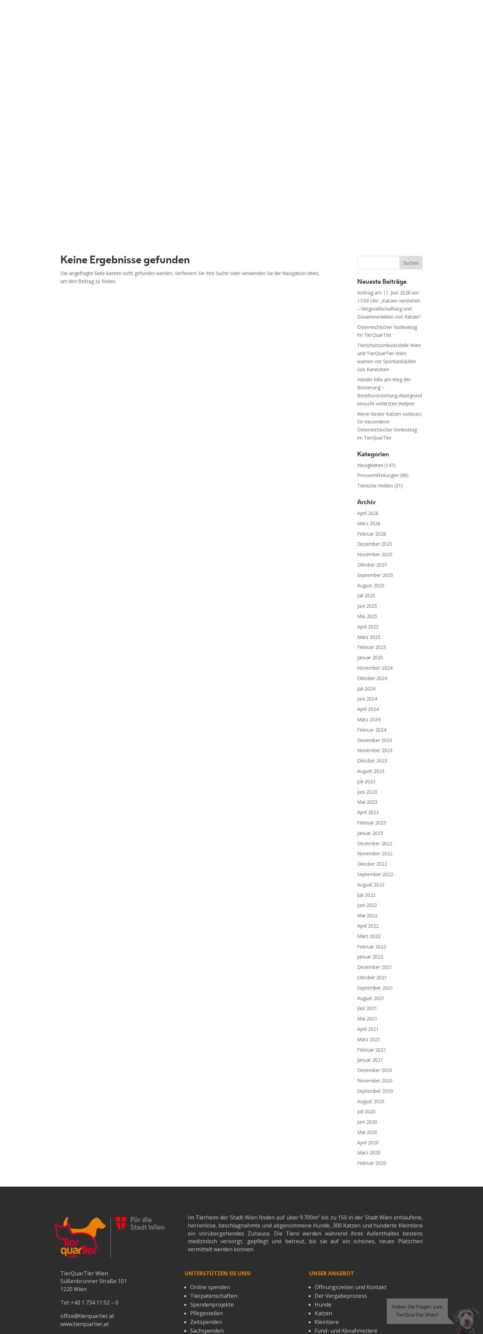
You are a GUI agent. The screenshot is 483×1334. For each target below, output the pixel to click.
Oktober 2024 (372, 503)
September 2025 (375, 400)
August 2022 (370, 709)
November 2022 (374, 678)
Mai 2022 (367, 740)
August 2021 (370, 823)
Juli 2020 (366, 936)
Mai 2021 (367, 844)
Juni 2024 (367, 524)
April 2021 (368, 854)
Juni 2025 (367, 431)
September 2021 (375, 812)
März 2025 (368, 462)
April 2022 (368, 751)
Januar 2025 (370, 482)
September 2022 (375, 699)
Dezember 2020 (374, 895)
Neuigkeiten (370, 290)
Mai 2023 (367, 627)
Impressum (160, 1311)
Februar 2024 (371, 554)
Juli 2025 (366, 420)
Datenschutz (201, 1311)
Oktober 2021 (372, 802)
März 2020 (368, 978)
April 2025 (368, 452)
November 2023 (374, 575)
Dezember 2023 (374, 565)
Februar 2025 (371, 472)
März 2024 (368, 544)
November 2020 (374, 906)
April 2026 (368, 338)
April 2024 (368, 534)
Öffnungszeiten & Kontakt (264, 1311)
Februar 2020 (371, 988)
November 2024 (374, 493)
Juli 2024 (366, 513)
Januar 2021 (370, 885)
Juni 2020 (367, 947)
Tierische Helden (375, 311)
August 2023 (370, 596)
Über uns (73, 1311)
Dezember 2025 (374, 369)
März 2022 (368, 761)
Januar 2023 (370, 658)
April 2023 (368, 637)
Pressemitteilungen (378, 300)
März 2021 (368, 864)
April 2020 (368, 967)
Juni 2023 (367, 616)
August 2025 (370, 410)
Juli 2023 (366, 606)
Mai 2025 (367, 441)
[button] (426, 1320)
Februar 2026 (371, 358)
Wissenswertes (115, 1311)
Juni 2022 (367, 730)
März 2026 (368, 348)
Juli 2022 (366, 720)
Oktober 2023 (372, 586)
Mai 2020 (367, 957)
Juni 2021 (367, 833)
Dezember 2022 (374, 668)
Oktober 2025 (372, 390)
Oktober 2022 (372, 689)
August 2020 (370, 926)
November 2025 (374, 379)
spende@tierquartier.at (89, 1178)
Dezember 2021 (374, 792)
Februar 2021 (371, 874)
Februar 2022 (371, 771)
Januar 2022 (370, 782)
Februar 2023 (371, 648)
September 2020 (375, 916)
